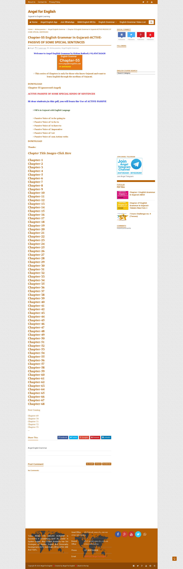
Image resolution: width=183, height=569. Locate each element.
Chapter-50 (36, 338)
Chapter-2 (35, 164)
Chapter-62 (36, 382)
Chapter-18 (36, 222)
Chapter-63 (36, 386)
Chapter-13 (36, 204)
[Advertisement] (108, 11)
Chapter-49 (36, 335)
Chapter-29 (36, 262)
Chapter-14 (36, 207)
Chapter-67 (36, 400)
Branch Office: (74, 542)
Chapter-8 (35, 185)
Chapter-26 (36, 251)
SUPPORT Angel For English (95, 556)
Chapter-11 (36, 196)
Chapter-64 (36, 389)
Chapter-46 (36, 324)
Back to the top (83, 566)
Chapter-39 (36, 298)
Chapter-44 (36, 316)
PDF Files (121, 187)
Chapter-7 (35, 182)
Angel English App (49, 22)
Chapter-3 (35, 167)
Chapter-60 (36, 375)
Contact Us (42, 2)
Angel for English (42, 12)
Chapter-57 (36, 364)
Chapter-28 (36, 258)
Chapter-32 (36, 273)
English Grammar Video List (133, 22)
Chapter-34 (36, 280)
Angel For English (69, 566)
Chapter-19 (36, 225)
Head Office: (76, 532)
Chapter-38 (36, 295)
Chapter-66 (36, 397)
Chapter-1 (35, 160)
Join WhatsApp (67, 22)
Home (34, 22)
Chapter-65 (36, 393)
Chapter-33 (36, 276)
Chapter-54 (36, 353)
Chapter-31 (36, 269)
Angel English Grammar (56, 29)
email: (73, 556)
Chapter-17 (36, 218)
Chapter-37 (36, 291)
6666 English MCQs (86, 22)
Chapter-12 (36, 200)
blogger (90, 464)
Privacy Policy (54, 2)
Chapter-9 (35, 189)
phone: (74, 550)
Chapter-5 (35, 175)
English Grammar (107, 22)
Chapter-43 (36, 313)
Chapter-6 (35, 178)
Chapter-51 (36, 342)
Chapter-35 (36, 284)
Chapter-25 (36, 247)
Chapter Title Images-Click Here (49, 153)
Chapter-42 (36, 309)
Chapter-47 (36, 327)
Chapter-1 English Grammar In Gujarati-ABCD (142, 193)
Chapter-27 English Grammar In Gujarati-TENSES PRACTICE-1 (139, 205)
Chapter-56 (36, 360)
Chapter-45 (36, 320)
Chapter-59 (36, 371)
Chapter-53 (36, 349)
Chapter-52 (36, 346)
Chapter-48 (36, 331)
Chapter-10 (36, 193)
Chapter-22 (36, 236)
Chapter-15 (36, 211)
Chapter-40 (36, 302)
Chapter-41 (36, 306)
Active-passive (40, 29)
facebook (107, 464)
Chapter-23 (36, 240)
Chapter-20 (36, 229)
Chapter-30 (36, 266)
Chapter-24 (36, 244)
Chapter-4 (35, 171)
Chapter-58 (36, 367)
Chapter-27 (36, 255)
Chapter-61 (36, 378)
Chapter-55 (36, 357)
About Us (31, 2)
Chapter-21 (36, 233)
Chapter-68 (36, 404)
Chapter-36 (36, 287)
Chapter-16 (36, 215)
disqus (98, 464)
